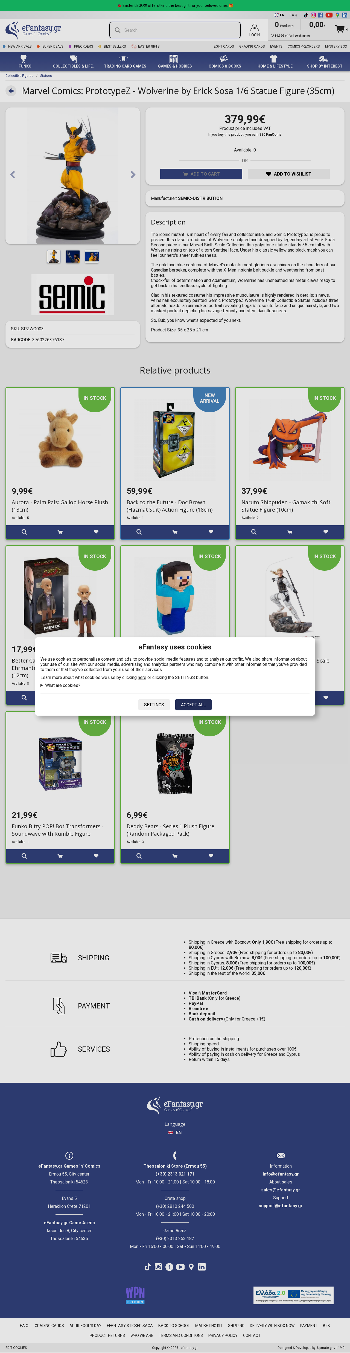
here (142, 677)
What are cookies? (62, 685)
